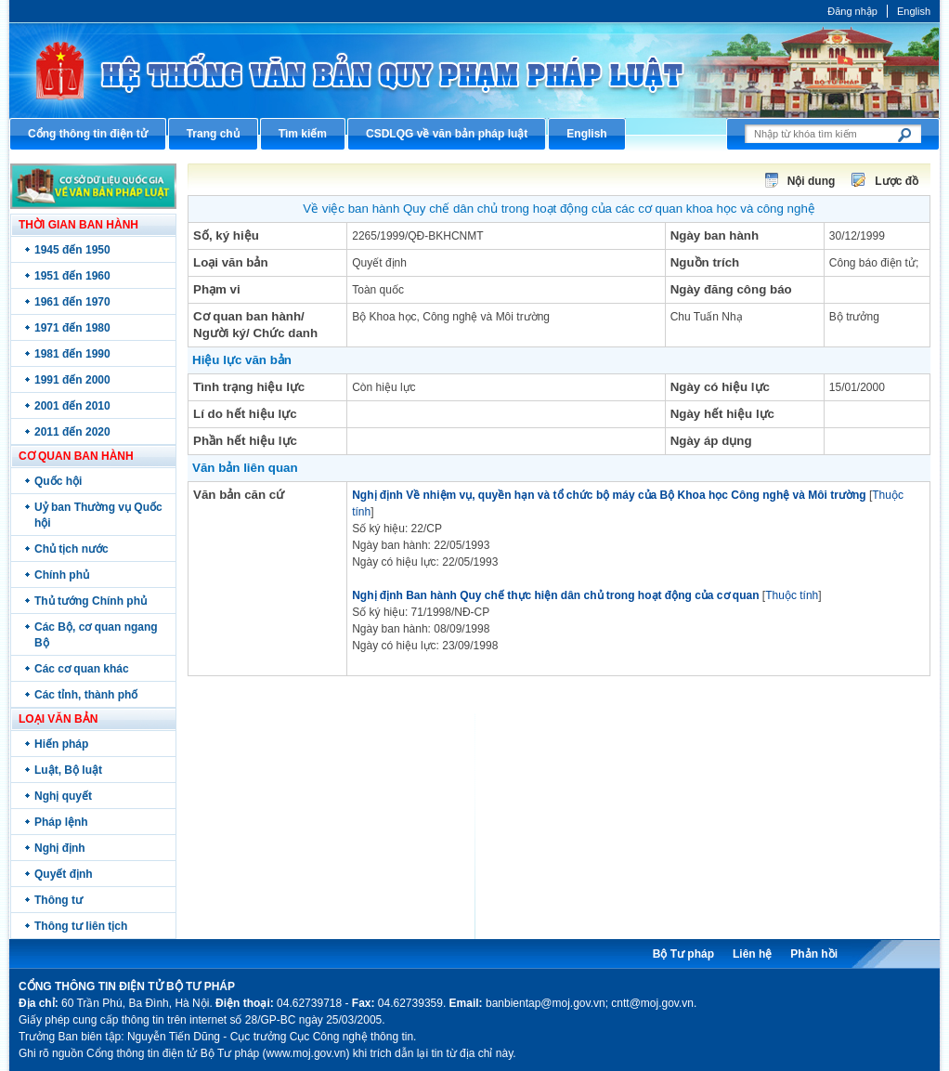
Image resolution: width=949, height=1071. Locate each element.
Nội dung (811, 181)
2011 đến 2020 (72, 431)
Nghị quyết (63, 796)
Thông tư (58, 900)
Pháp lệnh (61, 822)
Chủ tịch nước (71, 548)
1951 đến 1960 (72, 275)
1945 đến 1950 (72, 249)
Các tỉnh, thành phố (85, 694)
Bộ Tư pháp (683, 953)
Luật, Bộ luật (68, 770)
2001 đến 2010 (72, 405)
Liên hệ (752, 953)
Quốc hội (58, 481)
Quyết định (63, 874)
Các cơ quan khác (81, 668)
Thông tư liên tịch (80, 926)
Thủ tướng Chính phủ (90, 600)
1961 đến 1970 (72, 301)
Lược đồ (896, 181)
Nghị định (59, 848)
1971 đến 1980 (72, 327)
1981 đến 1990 (72, 353)
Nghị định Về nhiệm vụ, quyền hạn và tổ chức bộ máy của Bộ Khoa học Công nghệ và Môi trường (608, 495)
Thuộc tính (791, 595)
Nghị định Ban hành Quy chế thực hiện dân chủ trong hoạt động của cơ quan (555, 595)
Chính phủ (61, 574)
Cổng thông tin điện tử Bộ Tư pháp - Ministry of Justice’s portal (474, 70)
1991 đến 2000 (72, 379)
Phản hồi (814, 953)
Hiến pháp (61, 744)
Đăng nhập (852, 11)
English (913, 11)
